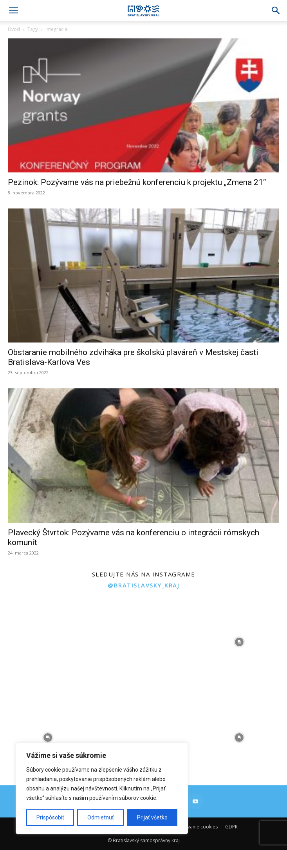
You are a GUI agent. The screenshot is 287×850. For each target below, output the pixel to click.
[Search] (276, 10)
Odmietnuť (100, 817)
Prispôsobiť (50, 817)
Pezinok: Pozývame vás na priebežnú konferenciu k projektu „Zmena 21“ (137, 182)
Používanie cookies (196, 826)
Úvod (14, 29)
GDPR (231, 826)
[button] (13, 10)
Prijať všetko (152, 817)
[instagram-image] (48, 642)
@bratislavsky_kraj (143, 585)
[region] (102, 788)
